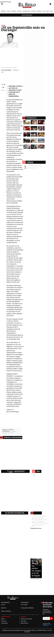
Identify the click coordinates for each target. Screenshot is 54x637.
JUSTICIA (9, 11)
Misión (3, 619)
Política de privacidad (26, 619)
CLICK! (3, 604)
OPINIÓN (3, 25)
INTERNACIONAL (26, 11)
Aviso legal (23, 621)
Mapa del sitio (24, 623)
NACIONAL (19, 11)
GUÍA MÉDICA (25, 602)
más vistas (38, 528)
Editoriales (27, 15)
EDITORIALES (6, 431)
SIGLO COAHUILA (6, 611)
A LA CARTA (24, 604)
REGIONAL (14, 11)
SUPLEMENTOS (5, 602)
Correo (3, 90)
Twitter (3, 87)
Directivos (3, 621)
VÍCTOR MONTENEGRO (6, 70)
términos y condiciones (47, 625)
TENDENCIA (31, 118)
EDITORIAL (33, 11)
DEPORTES (39, 11)
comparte (3, 93)
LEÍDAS (30, 162)
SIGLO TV (48, 11)
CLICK (43, 11)
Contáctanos (4, 623)
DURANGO (3, 11)
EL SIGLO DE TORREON (27, 608)
